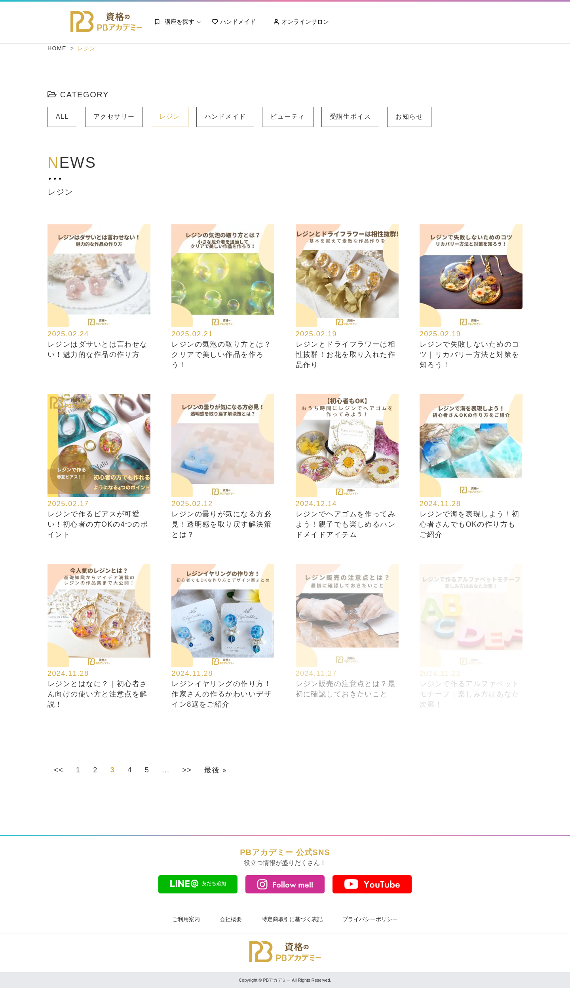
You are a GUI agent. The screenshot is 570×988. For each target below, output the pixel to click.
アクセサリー (114, 116)
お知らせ (409, 116)
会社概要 (231, 919)
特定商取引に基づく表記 (292, 919)
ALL (62, 116)
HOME (57, 48)
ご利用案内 (186, 919)
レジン (169, 116)
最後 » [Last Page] (215, 770)
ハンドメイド (225, 116)
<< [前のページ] (58, 770)
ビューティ (287, 116)
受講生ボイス (350, 116)
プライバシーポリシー (370, 919)
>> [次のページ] (187, 770)
